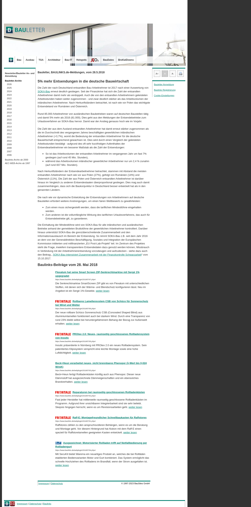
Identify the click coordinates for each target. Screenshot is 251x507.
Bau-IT (68, 60)
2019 (9, 109)
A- (173, 73)
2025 (9, 88)
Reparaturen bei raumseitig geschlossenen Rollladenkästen (109, 392)
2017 (9, 116)
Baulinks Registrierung (165, 90)
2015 (9, 123)
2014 (9, 127)
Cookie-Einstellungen (164, 95)
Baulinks (47, 503)
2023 (9, 95)
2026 (9, 84)
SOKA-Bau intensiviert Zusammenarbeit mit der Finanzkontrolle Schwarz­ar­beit (97, 254)
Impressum (43, 483)
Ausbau (30, 60)
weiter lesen (102, 290)
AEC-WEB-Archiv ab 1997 (17, 163)
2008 (9, 148)
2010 (9, 141)
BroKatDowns (126, 60)
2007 (9, 151)
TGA (41, 60)
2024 (9, 91)
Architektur (54, 60)
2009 (9, 144)
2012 (9, 134)
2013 (9, 130)
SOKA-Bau (44, 91)
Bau (19, 60)
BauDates (108, 60)
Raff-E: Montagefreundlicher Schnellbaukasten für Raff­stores (110, 417)
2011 (9, 137)
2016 (9, 119)
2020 (9, 105)
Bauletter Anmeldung (164, 84)
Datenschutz (57, 483)
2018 (9, 112)
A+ (157, 73)
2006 (9, 155)
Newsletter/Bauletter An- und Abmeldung (20, 74)
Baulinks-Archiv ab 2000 (16, 160)
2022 (9, 98)
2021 (9, 102)
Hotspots (81, 60)
